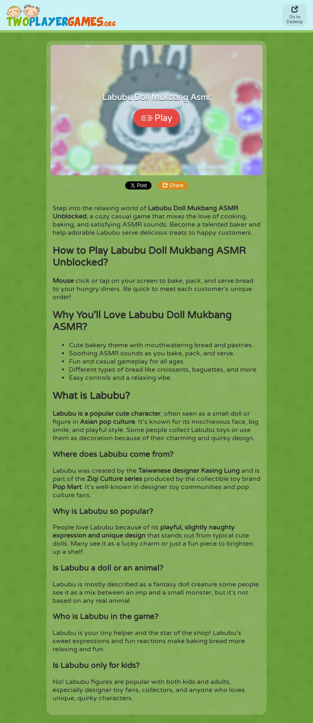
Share (159, 185)
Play (156, 118)
